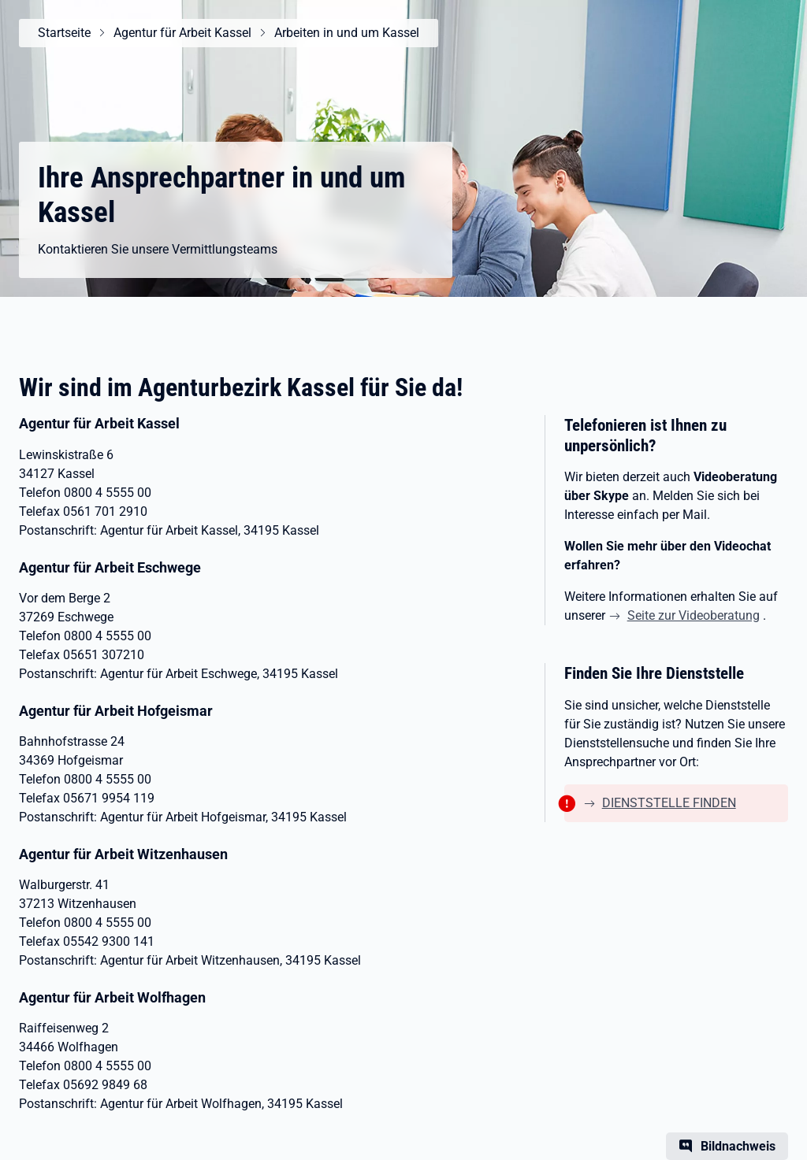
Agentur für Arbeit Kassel (182, 32)
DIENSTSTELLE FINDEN (669, 802)
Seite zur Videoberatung (693, 615)
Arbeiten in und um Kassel (346, 32)
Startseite (64, 32)
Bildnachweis (738, 1146)
